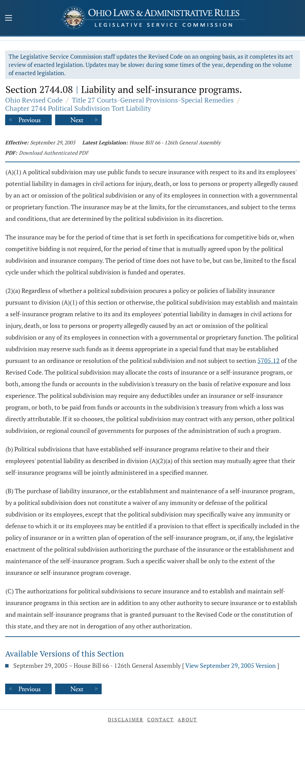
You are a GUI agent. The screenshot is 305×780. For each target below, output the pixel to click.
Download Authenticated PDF (53, 152)
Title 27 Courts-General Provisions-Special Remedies (153, 100)
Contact (160, 719)
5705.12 (268, 360)
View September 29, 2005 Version (230, 665)
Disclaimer (125, 719)
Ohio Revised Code (34, 100)
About (187, 719)
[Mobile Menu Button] (8, 18)
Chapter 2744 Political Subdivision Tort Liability (78, 108)
